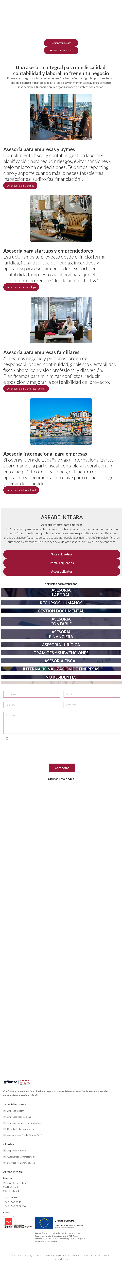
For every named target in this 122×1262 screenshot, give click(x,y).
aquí (32, 761)
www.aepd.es (63, 757)
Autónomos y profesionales (21, 1156)
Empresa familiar (15, 1110)
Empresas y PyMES (17, 1150)
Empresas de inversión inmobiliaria (24, 1122)
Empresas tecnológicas (19, 1116)
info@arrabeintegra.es (107, 745)
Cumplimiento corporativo (20, 1129)
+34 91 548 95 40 (12, 1202)
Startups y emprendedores (21, 1162)
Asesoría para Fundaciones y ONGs (25, 1135)
